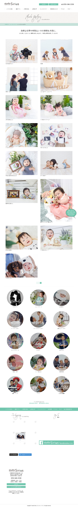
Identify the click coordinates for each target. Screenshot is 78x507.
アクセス (63, 9)
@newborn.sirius (44, 403)
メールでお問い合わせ (16, 486)
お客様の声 (34, 9)
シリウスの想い (9, 9)
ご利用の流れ (26, 9)
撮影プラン (18, 9)
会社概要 (50, 409)
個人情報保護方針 (68, 409)
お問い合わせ (53, 4)
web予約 (44, 4)
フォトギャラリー (43, 9)
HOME (6, 24)
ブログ (68, 9)
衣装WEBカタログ (54, 9)
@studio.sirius (33, 403)
